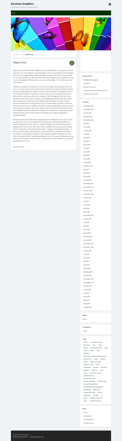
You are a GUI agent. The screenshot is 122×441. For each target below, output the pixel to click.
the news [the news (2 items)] (96, 395)
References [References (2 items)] (96, 389)
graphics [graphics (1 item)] (102, 359)
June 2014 (87, 258)
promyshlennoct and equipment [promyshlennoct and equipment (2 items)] (93, 387)
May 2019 (86, 141)
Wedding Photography (91, 80)
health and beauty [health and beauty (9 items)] (95, 362)
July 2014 (86, 254)
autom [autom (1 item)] (100, 345)
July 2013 (86, 293)
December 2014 (88, 243)
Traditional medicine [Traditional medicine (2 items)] (96, 398)
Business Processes (90, 87)
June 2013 (87, 296)
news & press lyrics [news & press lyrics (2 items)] (96, 373)
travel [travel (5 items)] (85, 401)
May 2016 (86, 208)
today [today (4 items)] (85, 398)
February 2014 (88, 272)
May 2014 (86, 261)
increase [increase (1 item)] (95, 367)
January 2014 (88, 275)
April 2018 (87, 159)
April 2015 (87, 229)
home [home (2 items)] (98, 364)
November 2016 (88, 187)
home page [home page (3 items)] (87, 367)
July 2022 (86, 123)
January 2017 (87, 180)
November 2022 (89, 120)
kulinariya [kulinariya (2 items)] (104, 367)
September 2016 (89, 194)
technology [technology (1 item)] (87, 395)
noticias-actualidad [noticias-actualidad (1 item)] (89, 381)
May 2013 (86, 300)
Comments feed (89, 419)
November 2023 (89, 109)
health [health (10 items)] (85, 362)
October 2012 (88, 307)
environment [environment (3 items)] (88, 359)
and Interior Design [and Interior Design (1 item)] (96, 342)
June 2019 (87, 137)
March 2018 (87, 162)
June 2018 (87, 152)
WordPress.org (88, 423)
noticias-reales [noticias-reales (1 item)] (102, 381)
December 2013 (88, 279)
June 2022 (87, 127)
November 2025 (89, 106)
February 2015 (88, 236)
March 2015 (87, 233)
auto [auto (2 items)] (94, 345)
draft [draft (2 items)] (98, 350)
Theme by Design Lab (36, 437)
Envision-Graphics (22, 4)
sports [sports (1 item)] (100, 392)
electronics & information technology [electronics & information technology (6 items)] (95, 356)
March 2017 (87, 176)
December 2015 (88, 215)
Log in (86, 412)
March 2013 (87, 303)
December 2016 (88, 183)
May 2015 (86, 226)
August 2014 (87, 251)
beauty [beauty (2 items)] (86, 348)
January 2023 (88, 116)
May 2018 (86, 155)
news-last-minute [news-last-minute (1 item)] (89, 375)
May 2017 (86, 169)
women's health (19, 147)
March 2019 (87, 145)
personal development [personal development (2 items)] (91, 384)
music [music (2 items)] (102, 370)
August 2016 (87, 197)
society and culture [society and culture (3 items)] (89, 392)
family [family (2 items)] (96, 359)
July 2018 (86, 148)
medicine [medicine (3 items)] (94, 370)
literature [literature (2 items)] (86, 370)
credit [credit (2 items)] (106, 348)
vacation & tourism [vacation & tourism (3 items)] (95, 401)
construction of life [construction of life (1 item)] (96, 348)
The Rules (87, 83)
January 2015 (88, 240)
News (85, 331)
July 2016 (86, 201)
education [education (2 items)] (87, 353)
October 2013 (88, 286)
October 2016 (88, 190)
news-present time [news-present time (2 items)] (89, 378)
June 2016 (87, 205)
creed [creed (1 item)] (85, 350)
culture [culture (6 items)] (92, 350)
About (14, 13)
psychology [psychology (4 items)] (87, 389)
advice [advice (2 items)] (86, 342)
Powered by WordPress (20, 437)
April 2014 (87, 265)
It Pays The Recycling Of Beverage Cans (96, 90)
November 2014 (88, 247)
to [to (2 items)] (101, 395)
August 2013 (87, 289)
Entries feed (87, 416)
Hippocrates (19, 62)
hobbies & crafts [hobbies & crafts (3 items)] (89, 364)
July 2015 (86, 222)
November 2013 (88, 282)
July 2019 (86, 134)
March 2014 (87, 268)
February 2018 (88, 166)
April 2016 (87, 212)
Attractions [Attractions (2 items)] (87, 345)
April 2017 (87, 173)
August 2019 (87, 130)
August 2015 (87, 219)
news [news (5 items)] (85, 373)
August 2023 (88, 113)
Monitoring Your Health (91, 94)
